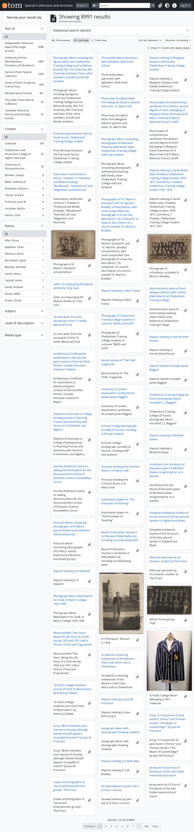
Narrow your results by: (24, 17)
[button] (160, 5)
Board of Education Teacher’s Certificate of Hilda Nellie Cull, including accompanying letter (119, 536)
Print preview (61, 40)
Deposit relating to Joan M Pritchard (117, 701)
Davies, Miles (24, 294)
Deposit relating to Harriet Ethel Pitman (169, 338)
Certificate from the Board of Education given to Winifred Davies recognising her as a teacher (167, 470)
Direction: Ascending (177, 40)
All (6, 36)
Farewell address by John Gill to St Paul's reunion (120, 788)
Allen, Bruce (24, 241)
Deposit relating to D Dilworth (71, 571)
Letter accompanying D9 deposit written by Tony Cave (73, 286)
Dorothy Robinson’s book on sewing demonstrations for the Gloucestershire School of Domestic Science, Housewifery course (72, 474)
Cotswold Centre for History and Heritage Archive (24, 114)
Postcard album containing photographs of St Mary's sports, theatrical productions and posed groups (71, 528)
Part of (10, 28)
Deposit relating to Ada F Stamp (120, 290)
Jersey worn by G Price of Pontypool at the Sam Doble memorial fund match (166, 771)
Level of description (19, 323)
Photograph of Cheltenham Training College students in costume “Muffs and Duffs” (118, 319)
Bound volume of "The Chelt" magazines (118, 362)
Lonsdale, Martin (24, 209)
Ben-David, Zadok (24, 261)
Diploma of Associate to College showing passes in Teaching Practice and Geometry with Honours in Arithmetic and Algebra (72, 421)
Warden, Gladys (24, 176)
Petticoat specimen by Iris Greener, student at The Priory (168, 559)
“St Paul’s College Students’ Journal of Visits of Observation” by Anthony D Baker (72, 689)
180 (146, 826)
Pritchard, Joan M (24, 202)
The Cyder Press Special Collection (24, 102)
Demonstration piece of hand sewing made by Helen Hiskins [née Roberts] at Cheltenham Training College (167, 294)
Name (9, 226)
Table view (98, 40)
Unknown (24, 144)
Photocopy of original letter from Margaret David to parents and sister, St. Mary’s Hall (120, 102)
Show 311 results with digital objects (169, 47)
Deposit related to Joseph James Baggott (169, 367)
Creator (10, 129)
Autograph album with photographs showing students (120, 730)
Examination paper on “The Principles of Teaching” (118, 501)
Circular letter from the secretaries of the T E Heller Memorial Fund (70, 321)
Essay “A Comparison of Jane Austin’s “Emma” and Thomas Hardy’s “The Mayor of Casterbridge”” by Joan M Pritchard (167, 723)
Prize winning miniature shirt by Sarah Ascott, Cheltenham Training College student (72, 137)
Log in (184, 5)
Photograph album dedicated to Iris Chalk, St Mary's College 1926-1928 (73, 600)
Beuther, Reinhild (24, 267)
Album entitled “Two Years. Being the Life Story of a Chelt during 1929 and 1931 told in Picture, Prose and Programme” (72, 638)
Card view (81, 40)
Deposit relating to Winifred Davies (166, 437)
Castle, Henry (24, 274)
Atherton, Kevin (24, 254)
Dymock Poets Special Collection (24, 74)
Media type (13, 335)
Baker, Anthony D (24, 182)
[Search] (124, 5)
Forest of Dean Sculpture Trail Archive (24, 84)
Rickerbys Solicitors (24, 189)
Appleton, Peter (24, 247)
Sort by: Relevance (149, 40)
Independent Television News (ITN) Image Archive (24, 47)
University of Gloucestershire (24, 166)
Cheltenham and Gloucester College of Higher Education (24, 154)
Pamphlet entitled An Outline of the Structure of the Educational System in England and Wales (169, 516)
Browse (81, 5)
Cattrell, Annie (24, 281)
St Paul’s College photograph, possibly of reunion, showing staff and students (119, 430)
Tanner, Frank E (24, 196)
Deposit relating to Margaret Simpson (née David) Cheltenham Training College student (167, 63)
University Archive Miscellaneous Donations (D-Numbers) (24, 61)
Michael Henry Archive (24, 94)
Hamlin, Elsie (24, 215)
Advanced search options (72, 30)
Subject (10, 311)
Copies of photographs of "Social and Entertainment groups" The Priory (69, 786)
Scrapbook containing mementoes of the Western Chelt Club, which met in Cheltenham (118, 660)
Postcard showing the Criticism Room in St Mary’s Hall (120, 468)
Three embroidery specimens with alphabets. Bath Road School (119, 61)
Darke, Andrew (24, 287)
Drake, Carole (24, 301)
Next (155, 826)
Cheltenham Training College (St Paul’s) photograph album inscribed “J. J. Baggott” (169, 398)
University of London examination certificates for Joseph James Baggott (118, 393)
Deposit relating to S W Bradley (120, 761)
